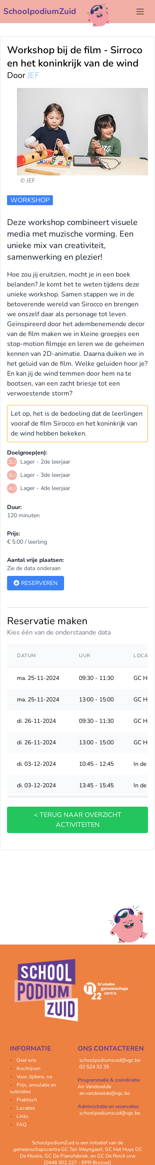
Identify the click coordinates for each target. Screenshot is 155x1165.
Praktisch (27, 1099)
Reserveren (35, 583)
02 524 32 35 (94, 1066)
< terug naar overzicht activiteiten (78, 819)
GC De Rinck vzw (116, 1156)
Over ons (26, 1060)
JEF (33, 75)
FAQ (21, 1124)
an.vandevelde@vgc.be (104, 1093)
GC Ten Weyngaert (82, 1149)
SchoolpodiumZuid (39, 11)
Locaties (26, 1108)
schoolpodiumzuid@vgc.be (109, 1060)
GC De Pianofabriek (66, 1156)
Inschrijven (29, 1068)
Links (23, 1116)
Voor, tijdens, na (34, 1076)
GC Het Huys (119, 1149)
